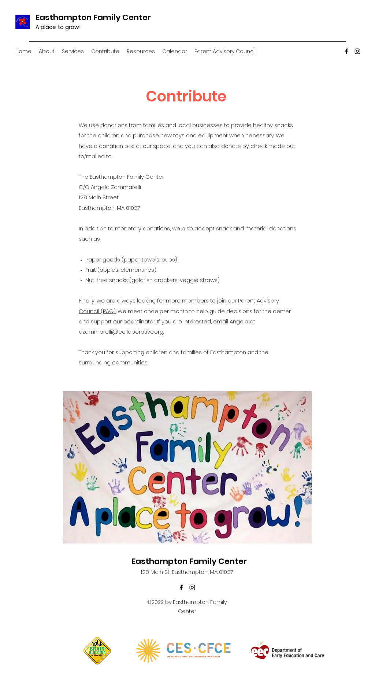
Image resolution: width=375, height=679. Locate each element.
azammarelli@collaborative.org (121, 331)
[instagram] (357, 51)
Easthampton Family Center (93, 17)
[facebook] (346, 51)
